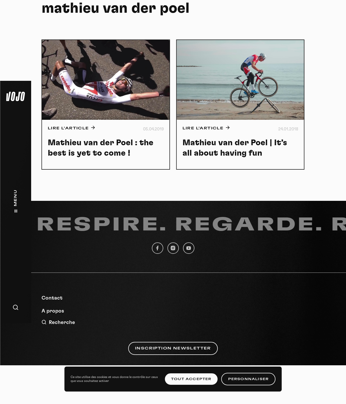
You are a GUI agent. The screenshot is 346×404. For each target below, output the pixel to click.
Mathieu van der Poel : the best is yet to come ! (100, 147)
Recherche (58, 322)
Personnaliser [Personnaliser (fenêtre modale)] (248, 379)
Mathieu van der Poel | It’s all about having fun (234, 147)
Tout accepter (191, 379)
